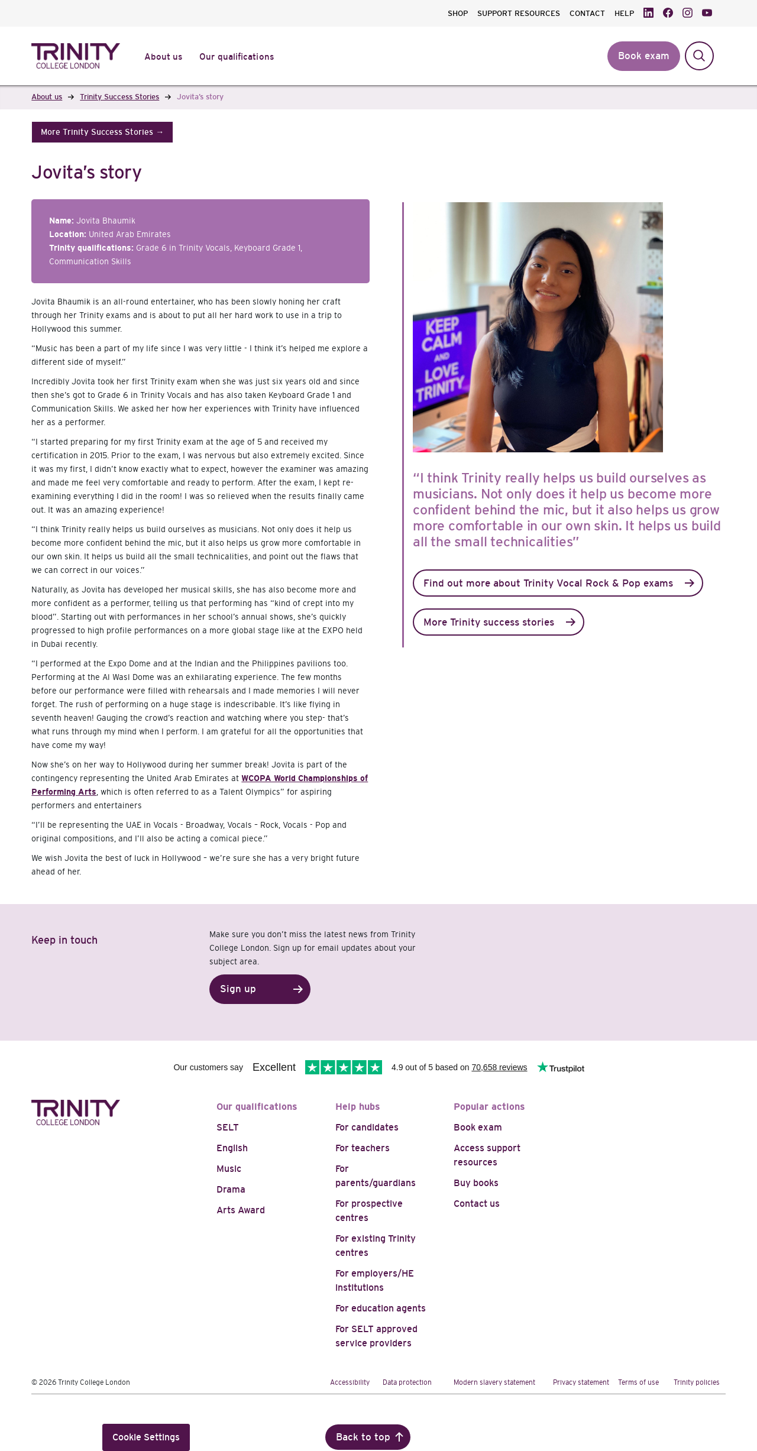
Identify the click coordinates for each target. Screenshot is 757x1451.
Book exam (478, 1127)
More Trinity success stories (488, 622)
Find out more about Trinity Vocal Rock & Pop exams (548, 583)
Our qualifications (256, 1107)
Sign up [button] (238, 989)
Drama (230, 1189)
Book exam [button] (643, 55)
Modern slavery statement (494, 1382)
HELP (624, 13)
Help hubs (357, 1107)
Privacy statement (581, 1382)
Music (228, 1169)
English (232, 1148)
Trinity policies (697, 1382)
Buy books (476, 1183)
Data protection (407, 1382)
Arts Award (240, 1210)
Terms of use (638, 1382)
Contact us (477, 1204)
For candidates (367, 1127)
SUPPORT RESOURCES (518, 13)
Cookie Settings (146, 1437)
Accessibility (350, 1382)
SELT (227, 1127)
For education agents (380, 1308)
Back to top (363, 1437)
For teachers (362, 1148)
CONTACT (587, 13)
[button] (102, 132)
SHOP (458, 13)
